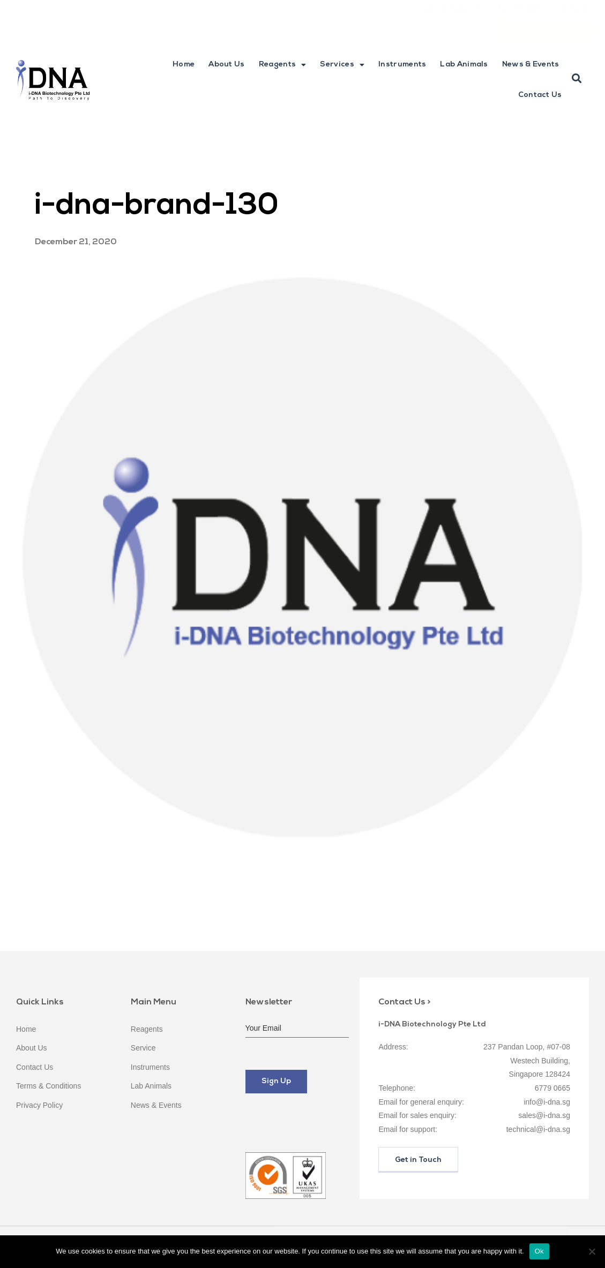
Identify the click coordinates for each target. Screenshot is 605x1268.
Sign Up (276, 1081)
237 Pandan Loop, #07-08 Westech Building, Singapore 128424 (526, 1060)
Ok (539, 1251)
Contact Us (540, 95)
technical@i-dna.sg (538, 1129)
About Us (226, 65)
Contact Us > (404, 1002)
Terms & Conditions (48, 1086)
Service (143, 1048)
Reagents (283, 65)
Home (184, 65)
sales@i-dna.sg (544, 1115)
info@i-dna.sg (547, 1102)
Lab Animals (464, 65)
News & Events (530, 65)
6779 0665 (552, 1088)
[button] (577, 79)
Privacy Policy (39, 1105)
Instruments (402, 65)
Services (342, 65)
